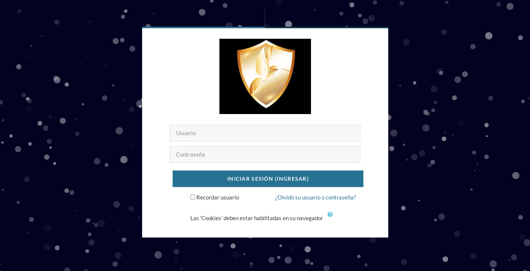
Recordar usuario (217, 197)
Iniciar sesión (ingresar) (268, 178)
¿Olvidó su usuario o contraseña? (315, 197)
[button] (331, 218)
